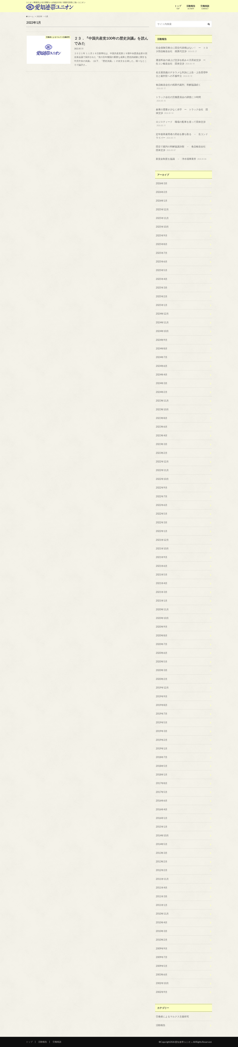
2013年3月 (161, 852)
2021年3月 (161, 592)
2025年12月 (162, 209)
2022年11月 (162, 470)
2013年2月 (161, 861)
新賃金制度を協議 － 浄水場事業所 (181, 159)
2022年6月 (161, 505)
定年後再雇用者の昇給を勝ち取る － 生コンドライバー (182, 136)
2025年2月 (161, 296)
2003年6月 (161, 974)
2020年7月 (161, 644)
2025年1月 (161, 305)
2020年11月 (162, 609)
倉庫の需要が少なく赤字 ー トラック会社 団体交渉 (182, 111)
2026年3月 (161, 183)
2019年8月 (161, 705)
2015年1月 (161, 826)
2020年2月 (161, 678)
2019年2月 (161, 739)
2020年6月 (161, 652)
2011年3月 (161, 896)
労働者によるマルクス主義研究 (172, 1016)
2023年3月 (161, 444)
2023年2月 (161, 452)
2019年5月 (161, 722)
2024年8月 (161, 348)
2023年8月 (161, 418)
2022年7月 (161, 496)
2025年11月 (162, 218)
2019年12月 (162, 687)
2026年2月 (161, 192)
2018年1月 (161, 774)
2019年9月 (161, 696)
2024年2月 (161, 392)
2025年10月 (162, 226)
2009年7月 (161, 957)
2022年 (39, 16)
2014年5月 (161, 844)
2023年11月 (162, 400)
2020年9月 (161, 626)
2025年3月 (161, 287)
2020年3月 (161, 670)
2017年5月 (161, 791)
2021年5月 (161, 574)
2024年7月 (161, 357)
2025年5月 (161, 270)
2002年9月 (161, 991)
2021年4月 (161, 583)
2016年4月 (161, 809)
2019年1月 (161, 748)
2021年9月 (161, 557)
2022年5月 (161, 513)
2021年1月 (161, 600)
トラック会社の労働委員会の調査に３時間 (178, 99)
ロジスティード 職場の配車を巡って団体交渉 (181, 123)
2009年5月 (161, 965)
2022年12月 (162, 461)
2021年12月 (162, 539)
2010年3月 (161, 931)
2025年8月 (161, 244)
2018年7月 (161, 757)
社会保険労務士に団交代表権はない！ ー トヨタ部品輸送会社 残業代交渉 (182, 49)
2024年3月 (161, 383)
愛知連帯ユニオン (184, 1042)
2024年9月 (161, 339)
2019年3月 (161, 731)
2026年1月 (161, 200)
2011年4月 (161, 887)
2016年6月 (161, 800)
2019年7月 (161, 713)
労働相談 (204, 7)
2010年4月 (161, 922)
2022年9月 (161, 487)
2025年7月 (161, 252)
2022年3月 (161, 522)
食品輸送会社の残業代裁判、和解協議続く (178, 86)
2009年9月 (161, 948)
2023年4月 (161, 435)
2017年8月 (161, 783)
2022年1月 (161, 531)
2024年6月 (161, 365)
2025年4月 (161, 278)
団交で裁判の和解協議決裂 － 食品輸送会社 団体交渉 (182, 148)
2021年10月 (162, 548)
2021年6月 (161, 565)
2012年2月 (161, 870)
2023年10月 (162, 409)
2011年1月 (161, 905)
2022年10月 (162, 478)
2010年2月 (161, 939)
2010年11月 (162, 913)
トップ (178, 7)
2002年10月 (162, 983)
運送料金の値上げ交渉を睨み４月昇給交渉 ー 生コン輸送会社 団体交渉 (182, 62)
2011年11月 (162, 878)
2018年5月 (161, 765)
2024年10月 (162, 331)
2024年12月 (162, 313)
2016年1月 (161, 818)
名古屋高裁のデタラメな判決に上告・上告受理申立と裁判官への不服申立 (182, 74)
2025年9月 (161, 235)
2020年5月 (161, 661)
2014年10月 (162, 835)
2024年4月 (161, 374)
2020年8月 (161, 635)
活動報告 (190, 7)
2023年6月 (161, 426)
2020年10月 (162, 618)
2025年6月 (161, 261)
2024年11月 (162, 322)
